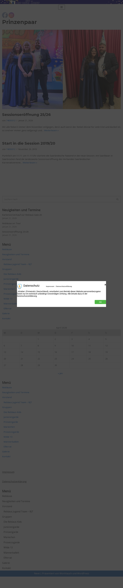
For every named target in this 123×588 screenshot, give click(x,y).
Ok (100, 302)
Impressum (50, 286)
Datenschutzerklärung (64, 286)
